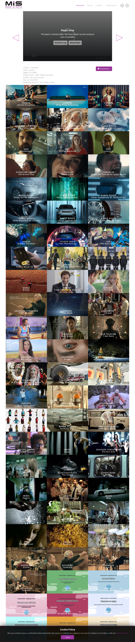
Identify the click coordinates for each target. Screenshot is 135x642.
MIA (14, 5)
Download (104, 69)
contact (98, 5)
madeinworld (111, 5)
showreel (80, 5)
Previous (15, 38)
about (89, 5)
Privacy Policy (122, 633)
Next (119, 38)
